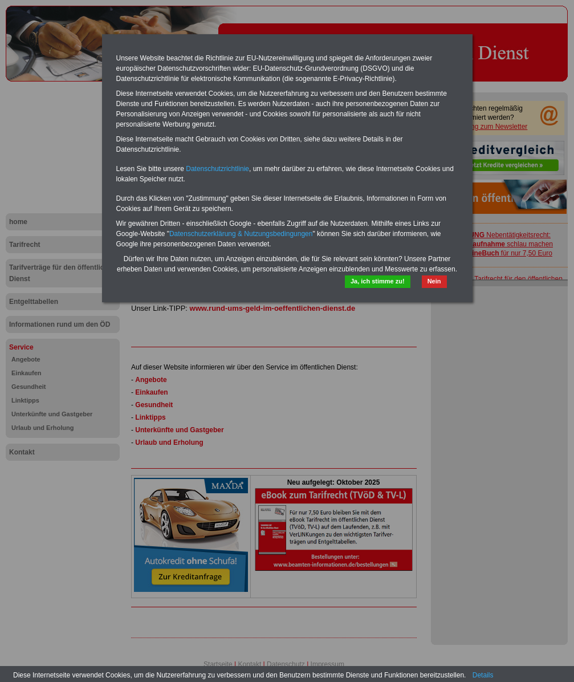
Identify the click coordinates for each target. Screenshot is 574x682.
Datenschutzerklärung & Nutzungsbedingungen (241, 234)
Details (483, 675)
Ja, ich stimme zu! (378, 281)
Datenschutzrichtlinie (217, 169)
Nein (434, 281)
